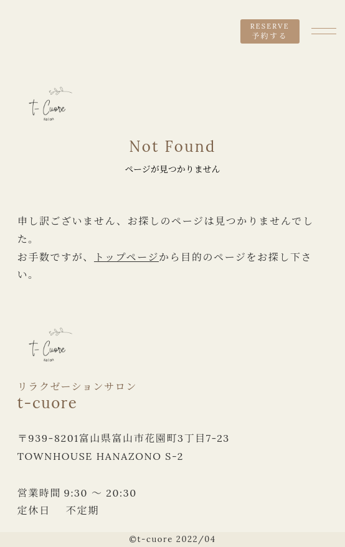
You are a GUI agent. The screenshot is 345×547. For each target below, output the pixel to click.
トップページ (126, 257)
